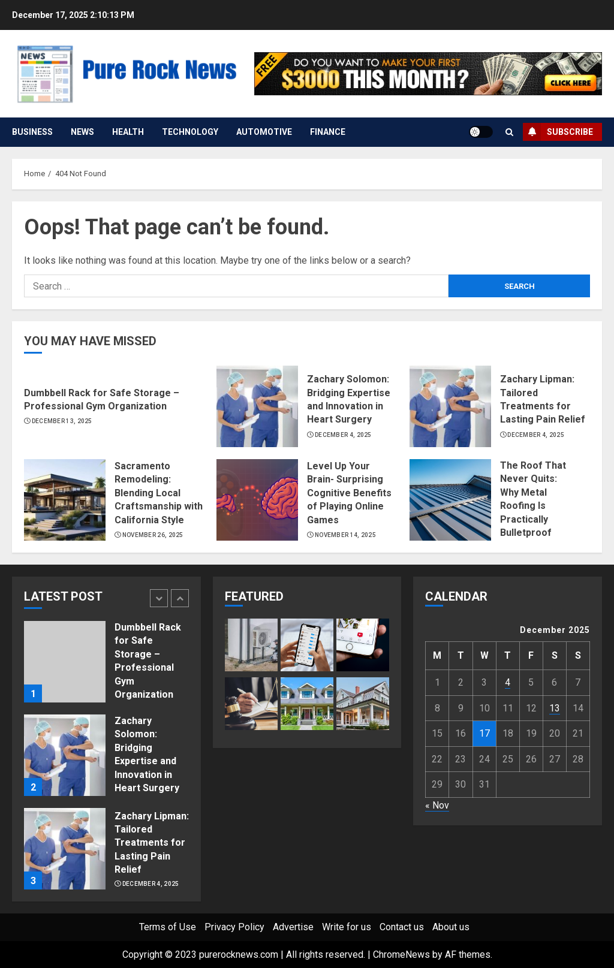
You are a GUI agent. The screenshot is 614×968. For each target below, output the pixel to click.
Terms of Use (167, 927)
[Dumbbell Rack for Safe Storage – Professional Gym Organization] (65, 661)
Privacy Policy (234, 927)
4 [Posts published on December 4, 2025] (507, 682)
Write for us (346, 927)
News (82, 132)
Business (32, 132)
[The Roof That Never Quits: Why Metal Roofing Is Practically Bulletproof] (450, 500)
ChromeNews (401, 954)
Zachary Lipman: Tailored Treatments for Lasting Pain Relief (152, 843)
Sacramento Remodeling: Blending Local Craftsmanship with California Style (159, 493)
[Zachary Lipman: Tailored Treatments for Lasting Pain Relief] (450, 406)
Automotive (264, 132)
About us (450, 927)
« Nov (437, 805)
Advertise (293, 927)
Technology (190, 132)
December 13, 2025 (62, 421)
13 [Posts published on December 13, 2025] (554, 708)
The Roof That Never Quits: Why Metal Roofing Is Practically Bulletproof (533, 499)
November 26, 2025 (152, 535)
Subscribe (558, 132)
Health (128, 132)
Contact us (402, 927)
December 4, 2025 (343, 435)
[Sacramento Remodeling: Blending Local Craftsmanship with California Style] (65, 500)
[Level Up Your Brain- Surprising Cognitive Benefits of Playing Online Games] (257, 500)
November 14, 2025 (345, 535)
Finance (327, 132)
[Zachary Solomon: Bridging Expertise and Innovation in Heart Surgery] (257, 406)
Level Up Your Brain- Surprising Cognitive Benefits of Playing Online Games (349, 493)
